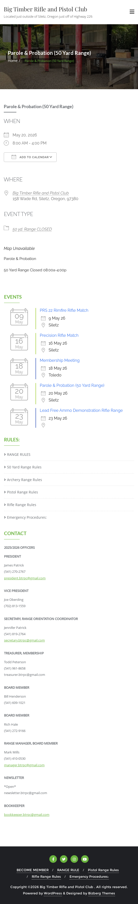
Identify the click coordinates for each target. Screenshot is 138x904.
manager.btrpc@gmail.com (24, 765)
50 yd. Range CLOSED (32, 229)
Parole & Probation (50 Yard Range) (72, 385)
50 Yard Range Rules (24, 467)
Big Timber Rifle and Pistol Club (41, 193)
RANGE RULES (18, 454)
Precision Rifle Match (59, 335)
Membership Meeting (60, 360)
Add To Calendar (30, 157)
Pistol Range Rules (22, 492)
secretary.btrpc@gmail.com (24, 640)
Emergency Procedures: (27, 517)
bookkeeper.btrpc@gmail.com (26, 814)
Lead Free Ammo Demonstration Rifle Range (81, 410)
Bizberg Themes (101, 893)
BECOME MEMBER (33, 870)
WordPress (53, 893)
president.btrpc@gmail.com (25, 578)
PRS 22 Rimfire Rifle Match (64, 310)
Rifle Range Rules (21, 504)
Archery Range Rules (24, 479)
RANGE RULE (68, 870)
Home (13, 60)
